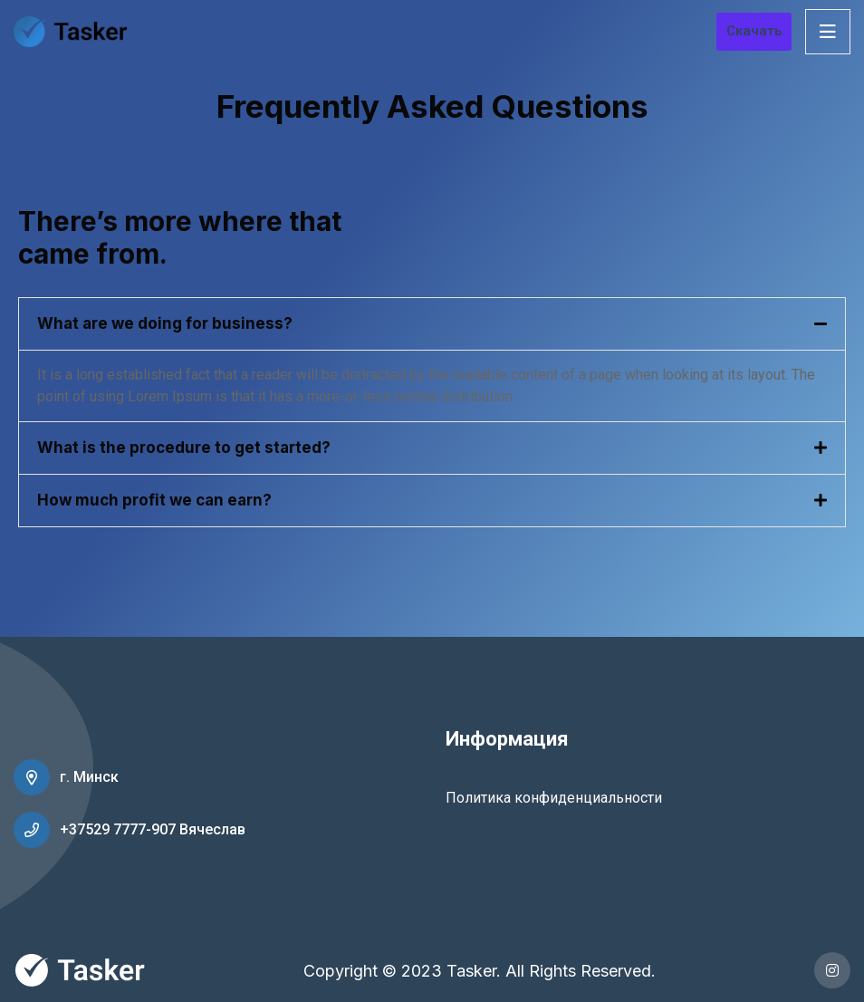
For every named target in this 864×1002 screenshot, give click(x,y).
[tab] (432, 324)
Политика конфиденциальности (554, 797)
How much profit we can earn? (154, 500)
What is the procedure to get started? (184, 447)
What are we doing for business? (165, 323)
